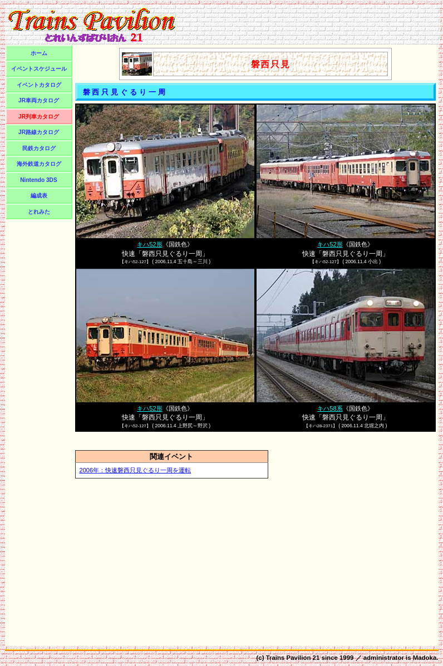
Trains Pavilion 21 (293, 657)
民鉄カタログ (39, 148)
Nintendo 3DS (38, 180)
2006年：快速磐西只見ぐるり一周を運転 (135, 470)
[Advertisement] (309, 24)
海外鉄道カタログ (39, 164)
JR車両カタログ (38, 100)
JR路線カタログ (38, 132)
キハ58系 (329, 408)
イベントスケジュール (39, 69)
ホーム (39, 53)
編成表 (39, 196)
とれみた (39, 212)
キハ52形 (149, 244)
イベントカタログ (39, 85)
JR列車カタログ (38, 117)
